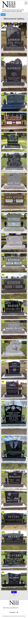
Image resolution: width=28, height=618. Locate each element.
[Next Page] (14, 592)
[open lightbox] (14, 39)
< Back (3, 14)
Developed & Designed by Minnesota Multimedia (14, 616)
